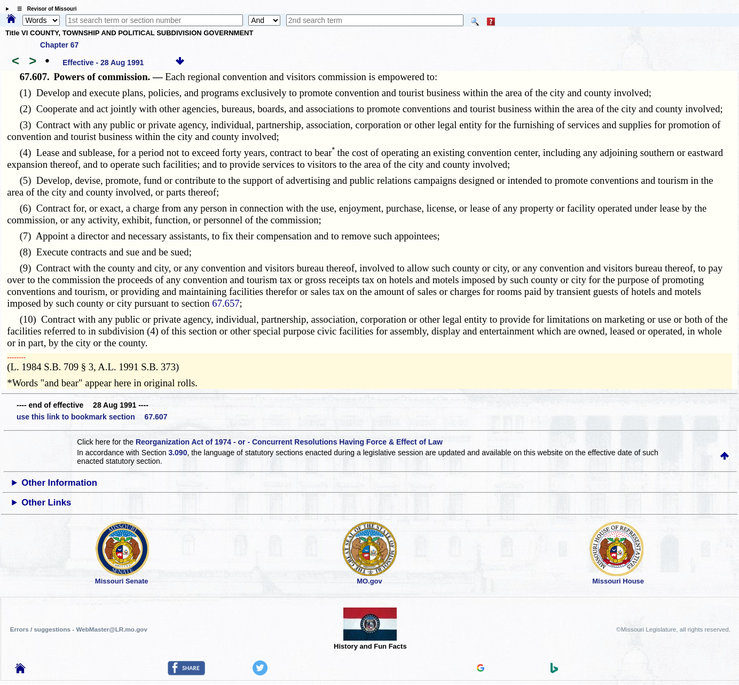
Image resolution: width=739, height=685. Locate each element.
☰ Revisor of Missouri (44, 9)
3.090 (177, 452)
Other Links (46, 502)
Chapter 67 (59, 45)
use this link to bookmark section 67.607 (92, 416)
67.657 (225, 303)
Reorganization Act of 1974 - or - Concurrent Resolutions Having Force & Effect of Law (289, 442)
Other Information (59, 483)
